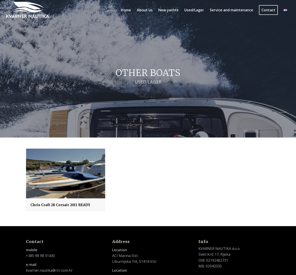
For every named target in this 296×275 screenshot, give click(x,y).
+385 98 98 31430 (40, 255)
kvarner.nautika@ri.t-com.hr (49, 270)
